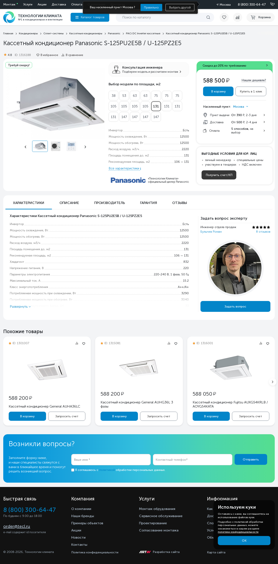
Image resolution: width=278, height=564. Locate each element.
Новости (78, 537)
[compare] (237, 17)
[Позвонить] (270, 4)
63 (135, 96)
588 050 (204, 394)
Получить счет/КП (219, 175)
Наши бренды (82, 516)
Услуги (27, 4)
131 (156, 106)
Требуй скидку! (19, 65)
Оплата (76, 4)
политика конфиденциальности (238, 531)
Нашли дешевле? (254, 80)
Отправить (251, 459)
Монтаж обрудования (157, 509)
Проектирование (153, 523)
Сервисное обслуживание (160, 516)
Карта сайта (216, 552)
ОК (244, 541)
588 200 (20, 398)
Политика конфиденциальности (94, 552)
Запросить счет (66, 416)
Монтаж (9, 4)
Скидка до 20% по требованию (224, 65)
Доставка (59, 4)
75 (156, 96)
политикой (107, 470)
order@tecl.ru (16, 526)
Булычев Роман (211, 231)
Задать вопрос (235, 306)
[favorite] (226, 17)
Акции (42, 4)
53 (124, 96)
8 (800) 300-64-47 (252, 5)
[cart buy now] (261, 17)
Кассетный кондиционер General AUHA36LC (44, 406)
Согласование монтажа (159, 530)
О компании (81, 509)
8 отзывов (263, 231)
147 (124, 117)
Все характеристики (124, 168)
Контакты (79, 545)
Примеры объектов (87, 523)
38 (114, 96)
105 (113, 106)
